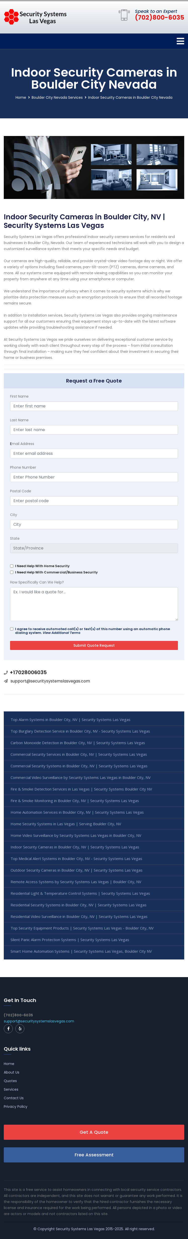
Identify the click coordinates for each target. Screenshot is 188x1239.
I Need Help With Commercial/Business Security (56, 572)
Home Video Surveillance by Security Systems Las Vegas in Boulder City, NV (76, 835)
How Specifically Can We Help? (37, 582)
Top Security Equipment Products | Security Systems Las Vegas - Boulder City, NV (82, 928)
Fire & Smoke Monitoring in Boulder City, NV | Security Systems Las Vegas (75, 800)
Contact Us (14, 1097)
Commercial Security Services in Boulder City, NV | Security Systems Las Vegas (79, 754)
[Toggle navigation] (180, 41)
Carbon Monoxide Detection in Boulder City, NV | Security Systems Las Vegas (78, 742)
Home (21, 97)
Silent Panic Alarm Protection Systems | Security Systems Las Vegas (70, 939)
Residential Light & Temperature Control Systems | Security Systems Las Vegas (80, 893)
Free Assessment (94, 1155)
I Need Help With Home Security (42, 566)
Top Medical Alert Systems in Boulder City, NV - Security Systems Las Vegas (76, 858)
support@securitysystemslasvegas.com (50, 681)
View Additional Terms (61, 632)
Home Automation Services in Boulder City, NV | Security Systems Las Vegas (77, 812)
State (15, 538)
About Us (11, 1072)
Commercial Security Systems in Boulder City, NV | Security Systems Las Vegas (79, 765)
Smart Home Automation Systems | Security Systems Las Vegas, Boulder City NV (81, 951)
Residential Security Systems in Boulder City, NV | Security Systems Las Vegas (79, 904)
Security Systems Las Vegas (80, 1228)
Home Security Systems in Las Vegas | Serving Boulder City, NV (66, 823)
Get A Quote (94, 1132)
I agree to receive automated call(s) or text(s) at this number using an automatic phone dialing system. (92, 631)
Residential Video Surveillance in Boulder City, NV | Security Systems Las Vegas (79, 916)
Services (11, 1089)
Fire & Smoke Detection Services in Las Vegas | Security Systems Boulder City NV (81, 788)
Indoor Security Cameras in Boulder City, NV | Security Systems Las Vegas (75, 846)
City (13, 514)
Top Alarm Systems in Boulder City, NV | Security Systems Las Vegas (70, 719)
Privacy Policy (15, 1106)
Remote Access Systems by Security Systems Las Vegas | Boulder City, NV (76, 881)
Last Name (19, 420)
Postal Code (20, 491)
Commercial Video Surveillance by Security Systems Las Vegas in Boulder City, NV (81, 777)
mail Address (22, 443)
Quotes (10, 1080)
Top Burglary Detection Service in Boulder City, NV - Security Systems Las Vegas (80, 731)
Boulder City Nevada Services (57, 97)
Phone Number (23, 467)
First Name (19, 396)
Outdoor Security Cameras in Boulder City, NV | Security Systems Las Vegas (77, 870)
